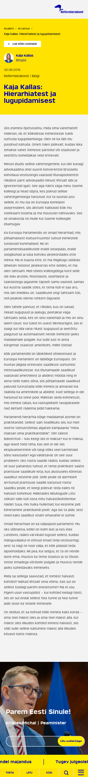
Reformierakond (16, 76)
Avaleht (9, 28)
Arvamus (24, 28)
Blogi (35, 76)
